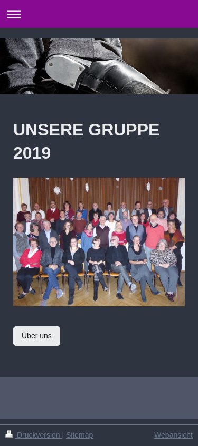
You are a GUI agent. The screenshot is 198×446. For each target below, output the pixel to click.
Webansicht (173, 435)
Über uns (37, 336)
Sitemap (79, 435)
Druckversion (33, 435)
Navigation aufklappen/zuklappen (99, 14)
